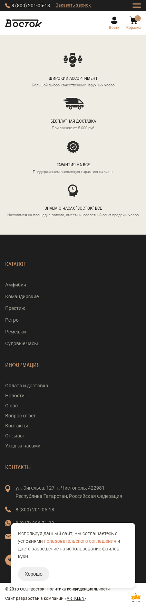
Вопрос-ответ (20, 415)
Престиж (15, 308)
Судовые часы (21, 343)
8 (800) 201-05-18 (30, 5)
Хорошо (34, 574)
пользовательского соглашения (80, 541)
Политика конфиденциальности (78, 589)
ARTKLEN (76, 598)
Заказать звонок (73, 5)
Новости (15, 395)
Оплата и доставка (26, 385)
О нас (11, 405)
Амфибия (15, 284)
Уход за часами (22, 445)
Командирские (22, 296)
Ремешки (15, 331)
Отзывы (14, 435)
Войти (114, 27)
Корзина (133, 27)
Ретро (12, 320)
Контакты (16, 425)
